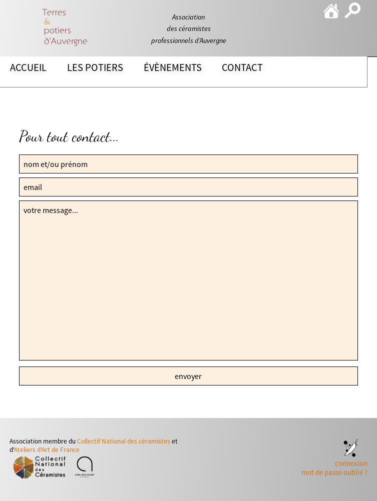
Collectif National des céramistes (123, 441)
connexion (351, 463)
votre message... (188, 280)
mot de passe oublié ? (334, 472)
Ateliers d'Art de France (47, 450)
